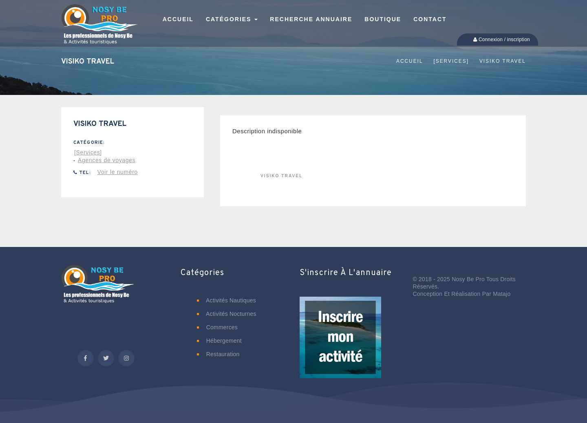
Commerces (217, 327)
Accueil (409, 61)
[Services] (451, 61)
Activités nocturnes (226, 314)
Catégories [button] (232, 19)
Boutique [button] (382, 19)
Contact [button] (429, 19)
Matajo (501, 294)
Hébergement (219, 340)
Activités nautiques (226, 300)
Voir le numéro (117, 172)
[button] (340, 343)
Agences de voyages (106, 160)
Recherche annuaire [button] (311, 19)
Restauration (218, 354)
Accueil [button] (178, 19)
